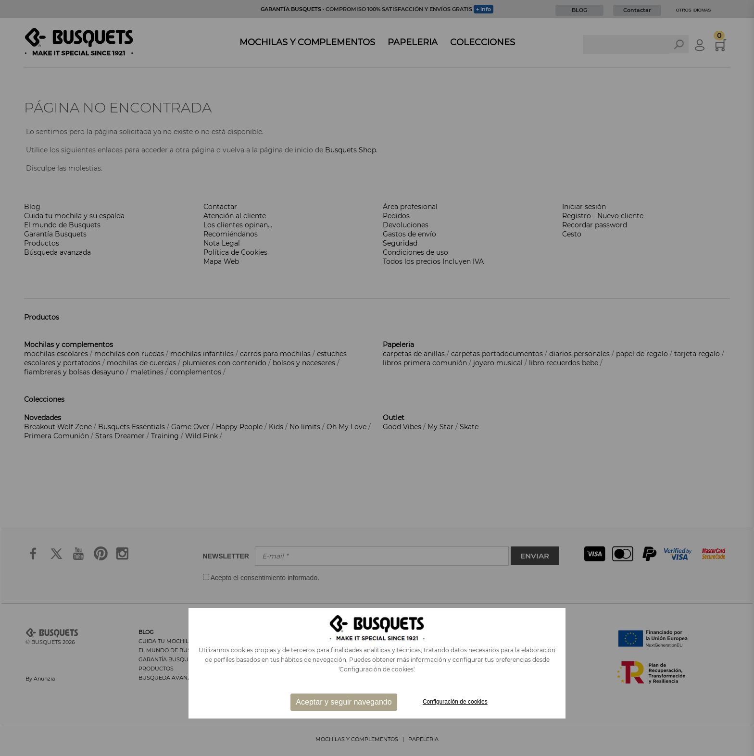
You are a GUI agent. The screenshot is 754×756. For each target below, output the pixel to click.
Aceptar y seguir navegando (343, 702)
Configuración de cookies (455, 701)
